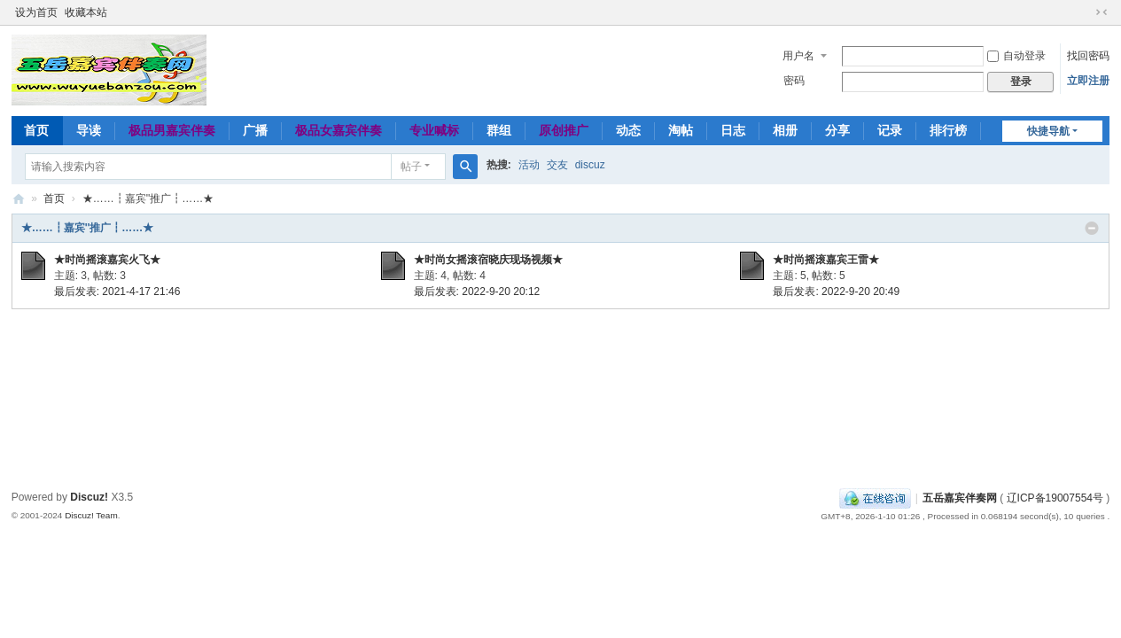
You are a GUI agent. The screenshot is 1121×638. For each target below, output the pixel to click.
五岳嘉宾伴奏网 (959, 498)
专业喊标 (434, 130)
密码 (794, 80)
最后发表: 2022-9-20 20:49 (836, 291)
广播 (255, 130)
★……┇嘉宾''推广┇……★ (87, 228)
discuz (590, 165)
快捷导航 (1048, 131)
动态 (628, 130)
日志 (732, 130)
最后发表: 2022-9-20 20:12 (477, 291)
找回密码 (1088, 56)
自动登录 (1016, 56)
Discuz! (89, 497)
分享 (837, 130)
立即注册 (1088, 80)
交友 (557, 165)
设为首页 (36, 12)
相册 (785, 130)
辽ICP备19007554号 (1055, 498)
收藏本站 (86, 12)
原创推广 (563, 130)
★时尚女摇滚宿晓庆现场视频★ (488, 259)
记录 (889, 130)
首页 (36, 130)
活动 (529, 165)
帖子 (411, 166)
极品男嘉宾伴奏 (171, 130)
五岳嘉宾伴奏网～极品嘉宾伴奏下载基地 (19, 199)
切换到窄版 (1101, 12)
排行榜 (948, 130)
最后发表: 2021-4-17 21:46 (117, 291)
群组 (499, 130)
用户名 (798, 56)
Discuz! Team (91, 515)
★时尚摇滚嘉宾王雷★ (826, 259)
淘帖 (680, 130)
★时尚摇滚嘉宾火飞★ (107, 259)
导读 (88, 130)
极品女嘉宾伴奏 (338, 130)
